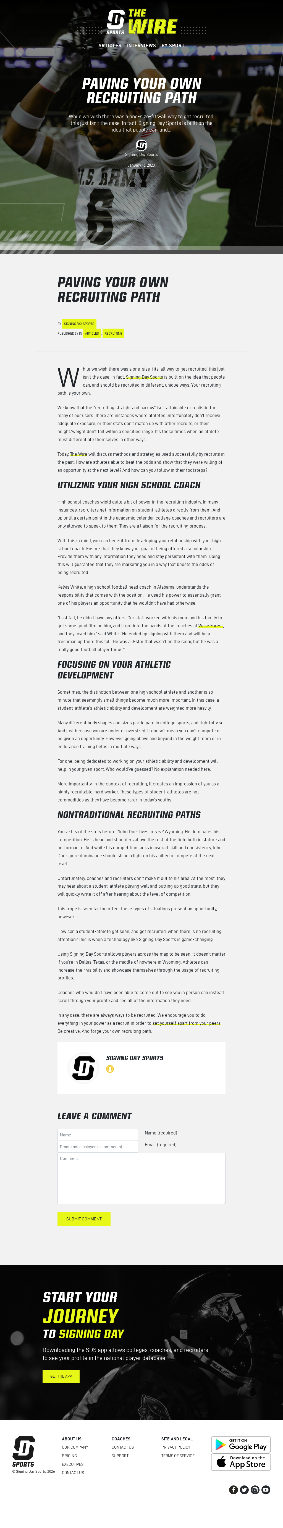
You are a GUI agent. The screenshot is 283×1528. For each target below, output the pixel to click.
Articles (92, 333)
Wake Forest (210, 625)
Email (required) (161, 1144)
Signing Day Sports (141, 154)
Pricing (69, 1456)
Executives (72, 1464)
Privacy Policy (175, 1447)
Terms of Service (178, 1456)
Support (120, 1456)
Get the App (61, 1376)
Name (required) (161, 1132)
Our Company (75, 1447)
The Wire (78, 454)
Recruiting (113, 333)
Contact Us (73, 1473)
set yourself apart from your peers (187, 1023)
